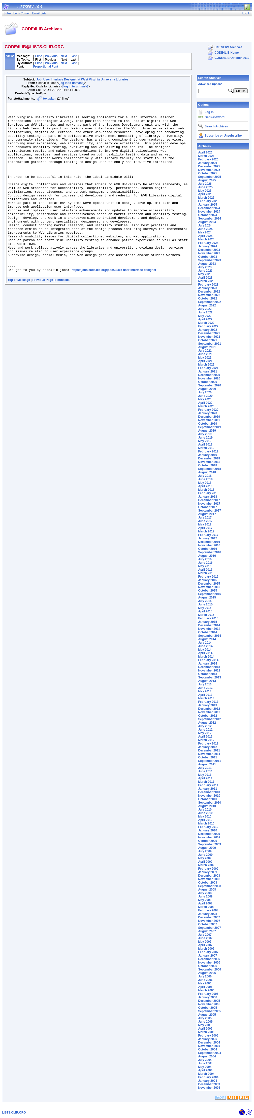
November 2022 (209, 295)
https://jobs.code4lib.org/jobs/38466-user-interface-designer (113, 303)
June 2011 (205, 771)
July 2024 (205, 225)
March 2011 (206, 781)
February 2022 (208, 326)
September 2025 (209, 177)
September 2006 (209, 969)
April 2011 (205, 778)
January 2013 (207, 705)
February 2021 (208, 368)
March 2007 (206, 948)
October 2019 (207, 423)
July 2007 (205, 934)
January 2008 (207, 914)
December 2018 (209, 458)
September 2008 (209, 886)
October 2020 (207, 382)
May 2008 (204, 900)
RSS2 (244, 1097)
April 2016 (205, 569)
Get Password (214, 117)
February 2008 (208, 910)
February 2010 (208, 827)
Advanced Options (210, 83)
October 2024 (207, 215)
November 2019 (209, 420)
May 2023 (204, 274)
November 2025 (209, 170)
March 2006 (206, 990)
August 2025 (207, 180)
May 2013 (204, 691)
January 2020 (207, 413)
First (38, 56)
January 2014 (207, 663)
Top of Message (19, 314)
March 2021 (206, 364)
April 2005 (205, 1028)
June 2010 (205, 813)
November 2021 (209, 336)
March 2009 (206, 865)
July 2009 (205, 851)
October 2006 (207, 966)
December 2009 (209, 834)
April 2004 (205, 1070)
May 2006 (204, 983)
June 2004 (205, 1063)
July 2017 (205, 517)
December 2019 (209, 416)
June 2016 (205, 562)
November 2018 (209, 462)
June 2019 (205, 437)
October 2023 (207, 257)
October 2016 (207, 549)
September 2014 (209, 635)
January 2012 (207, 747)
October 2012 (207, 715)
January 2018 (207, 496)
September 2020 (209, 385)
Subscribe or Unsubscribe (223, 135)
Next (64, 56)
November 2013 (209, 670)
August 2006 (207, 973)
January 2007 (207, 955)
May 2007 (204, 941)
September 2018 (209, 469)
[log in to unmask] (71, 83)
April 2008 (205, 903)
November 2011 (209, 754)
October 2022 (207, 298)
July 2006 (205, 976)
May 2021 (204, 357)
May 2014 (204, 649)
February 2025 (208, 201)
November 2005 (209, 1004)
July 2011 (205, 768)
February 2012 (208, 743)
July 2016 (205, 559)
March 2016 (206, 573)
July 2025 (205, 184)
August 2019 (207, 430)
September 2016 (209, 552)
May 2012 (204, 733)
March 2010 (206, 823)
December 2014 (209, 625)
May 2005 (204, 1025)
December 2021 (209, 333)
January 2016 (207, 580)
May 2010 (204, 816)
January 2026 (207, 163)
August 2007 (207, 931)
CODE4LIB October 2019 (232, 58)
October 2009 (207, 841)
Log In (209, 112)
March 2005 (206, 1032)
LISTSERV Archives (228, 47)
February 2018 (208, 493)
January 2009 (207, 872)
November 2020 (209, 378)
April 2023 (205, 277)
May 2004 (204, 1067)
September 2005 (209, 1011)
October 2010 (207, 799)
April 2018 (205, 486)
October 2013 (207, 674)
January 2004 (207, 1080)
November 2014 (209, 629)
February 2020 (208, 409)
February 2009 (208, 868)
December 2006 (209, 959)
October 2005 (207, 1007)
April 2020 (205, 403)
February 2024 (208, 243)
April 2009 (205, 861)
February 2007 (208, 952)
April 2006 (205, 987)
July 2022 (205, 309)
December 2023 (209, 250)
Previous (51, 56)
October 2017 (207, 507)
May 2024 (204, 232)
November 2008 (209, 879)
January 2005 (207, 1039)
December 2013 (209, 667)
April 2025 (205, 194)
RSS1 (232, 1097)
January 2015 (207, 622)
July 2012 (205, 726)
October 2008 (207, 882)
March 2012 (206, 740)
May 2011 (204, 775)
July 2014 (205, 642)
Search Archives (210, 78)
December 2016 (209, 542)
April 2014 (205, 653)
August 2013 (207, 681)
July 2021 (205, 350)
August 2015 (207, 597)
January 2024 (207, 246)
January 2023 (207, 288)
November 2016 (209, 545)
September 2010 (209, 802)
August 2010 (207, 806)
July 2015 (205, 601)
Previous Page (42, 314)
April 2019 (205, 444)
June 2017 (205, 521)
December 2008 (209, 875)
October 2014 (207, 632)
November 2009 (209, 837)
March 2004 (206, 1074)
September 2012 (209, 719)
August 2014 (207, 639)
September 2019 (209, 427)
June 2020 (205, 396)
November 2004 (209, 1046)
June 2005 (205, 1021)
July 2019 (205, 434)
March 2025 (206, 197)
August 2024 (207, 222)
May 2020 (204, 399)
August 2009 (207, 848)
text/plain (49, 98)
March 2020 (206, 406)
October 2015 (207, 590)
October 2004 (207, 1049)
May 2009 (204, 858)
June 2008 (205, 896)
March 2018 (206, 489)
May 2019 (204, 441)
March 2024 (206, 239)
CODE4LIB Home (227, 52)
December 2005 (209, 1001)
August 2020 (207, 389)
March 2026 (206, 156)
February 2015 (208, 618)
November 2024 (209, 211)
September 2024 (209, 218)
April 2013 (205, 695)
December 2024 (209, 208)
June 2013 (205, 688)
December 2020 (209, 375)
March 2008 (206, 907)
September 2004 (209, 1053)
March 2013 (206, 698)
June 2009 (205, 855)
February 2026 (208, 159)
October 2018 (207, 465)
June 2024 (205, 229)
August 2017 (207, 514)
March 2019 (206, 448)
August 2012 (207, 722)
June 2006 (205, 980)
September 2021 (209, 343)
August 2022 (207, 305)
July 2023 (205, 267)
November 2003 (209, 1087)
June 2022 (205, 312)
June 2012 (205, 729)
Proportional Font (45, 66)
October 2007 (207, 924)
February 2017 (208, 535)
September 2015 (209, 594)
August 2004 (207, 1056)
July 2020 (205, 392)
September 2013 (209, 677)
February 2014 (208, 660)
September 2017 (209, 510)
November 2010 (209, 795)
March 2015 (206, 615)
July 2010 (205, 809)
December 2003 (209, 1084)
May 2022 (204, 316)
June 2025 (205, 187)
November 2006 (209, 962)
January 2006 (207, 997)
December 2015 (209, 583)
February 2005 (208, 1035)
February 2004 (208, 1077)
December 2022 (209, 291)
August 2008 (207, 889)
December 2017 (209, 500)
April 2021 (205, 361)
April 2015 (205, 611)
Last (73, 56)
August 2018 (207, 472)
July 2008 (205, 893)
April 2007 (205, 945)
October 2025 (207, 173)
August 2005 (207, 1014)
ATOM (220, 1097)
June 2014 (205, 646)
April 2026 (205, 152)
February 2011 (208, 785)
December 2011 (209, 750)
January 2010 (207, 830)
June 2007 (205, 938)
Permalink (62, 314)
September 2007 (209, 928)
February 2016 (208, 576)
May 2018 (204, 482)
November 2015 (209, 587)
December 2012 (209, 708)
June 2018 (205, 479)
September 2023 (209, 260)
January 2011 (207, 788)
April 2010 (205, 820)
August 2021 (207, 347)
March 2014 (206, 656)
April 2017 (205, 528)
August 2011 (207, 764)
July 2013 (205, 684)
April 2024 (205, 236)
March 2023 (206, 281)
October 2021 (207, 340)
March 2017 (206, 531)
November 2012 (209, 712)
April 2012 (205, 736)
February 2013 (208, 702)
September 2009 (209, 844)
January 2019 (207, 455)
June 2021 (205, 354)
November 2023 (209, 253)
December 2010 (209, 792)
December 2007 (209, 917)
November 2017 (209, 503)
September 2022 (209, 302)
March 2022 (206, 323)
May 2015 (204, 608)
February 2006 (208, 994)
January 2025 (207, 204)
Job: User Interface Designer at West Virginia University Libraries (82, 79)
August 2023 (207, 263)
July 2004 (205, 1060)
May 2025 (204, 190)
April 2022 (205, 319)
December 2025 (209, 166)
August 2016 (207, 556)
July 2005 (205, 1018)
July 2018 (205, 476)
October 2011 (207, 757)
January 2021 (207, 371)
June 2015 (205, 604)
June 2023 (205, 270)
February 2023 (208, 284)
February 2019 (208, 451)
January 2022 (207, 330)
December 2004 (209, 1042)
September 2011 (209, 761)
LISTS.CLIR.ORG (14, 1112)
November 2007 (209, 921)
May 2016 (204, 566)
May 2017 (204, 524)
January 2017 (207, 538)
